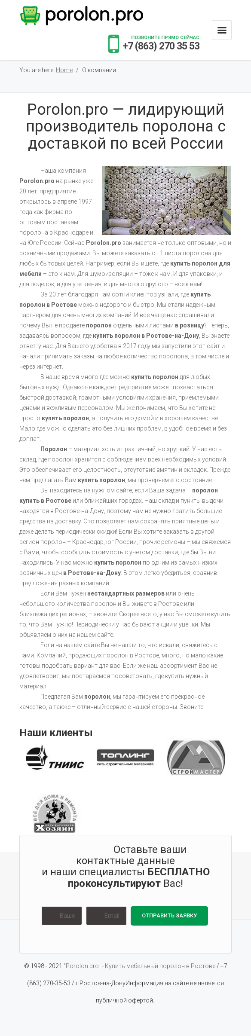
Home (64, 70)
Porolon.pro (82, 966)
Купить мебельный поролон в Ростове (161, 966)
